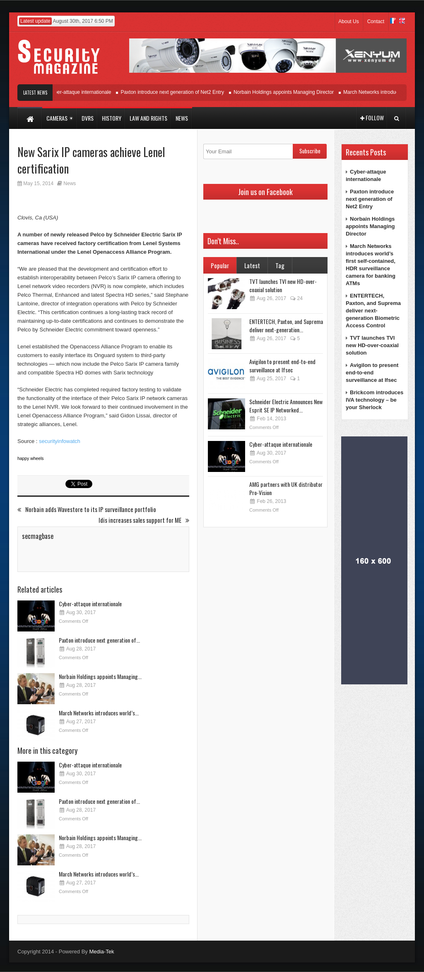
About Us (348, 21)
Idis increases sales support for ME (144, 520)
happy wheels (30, 458)
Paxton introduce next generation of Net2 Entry (177, 92)
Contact (375, 21)
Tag (279, 265)
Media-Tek (101, 951)
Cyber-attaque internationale (84, 92)
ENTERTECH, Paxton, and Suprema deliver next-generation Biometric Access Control (373, 311)
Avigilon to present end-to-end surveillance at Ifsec (282, 365)
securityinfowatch (59, 441)
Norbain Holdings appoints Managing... (100, 676)
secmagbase (37, 536)
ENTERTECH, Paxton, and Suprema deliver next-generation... (286, 325)
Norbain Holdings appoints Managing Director (288, 92)
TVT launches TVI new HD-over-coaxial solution (283, 285)
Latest (252, 265)
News (69, 183)
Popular (220, 265)
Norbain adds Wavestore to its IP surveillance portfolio (86, 509)
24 (296, 298)
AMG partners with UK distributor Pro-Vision (286, 488)
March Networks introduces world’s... (99, 712)
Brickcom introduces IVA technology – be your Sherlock (374, 399)
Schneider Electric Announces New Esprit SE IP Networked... (286, 405)
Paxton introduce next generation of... (99, 640)
